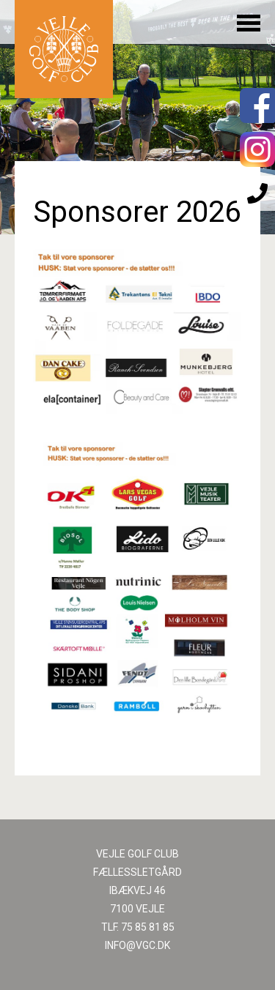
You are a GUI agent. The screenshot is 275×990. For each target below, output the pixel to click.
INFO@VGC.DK (137, 945)
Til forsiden (64, 49)
